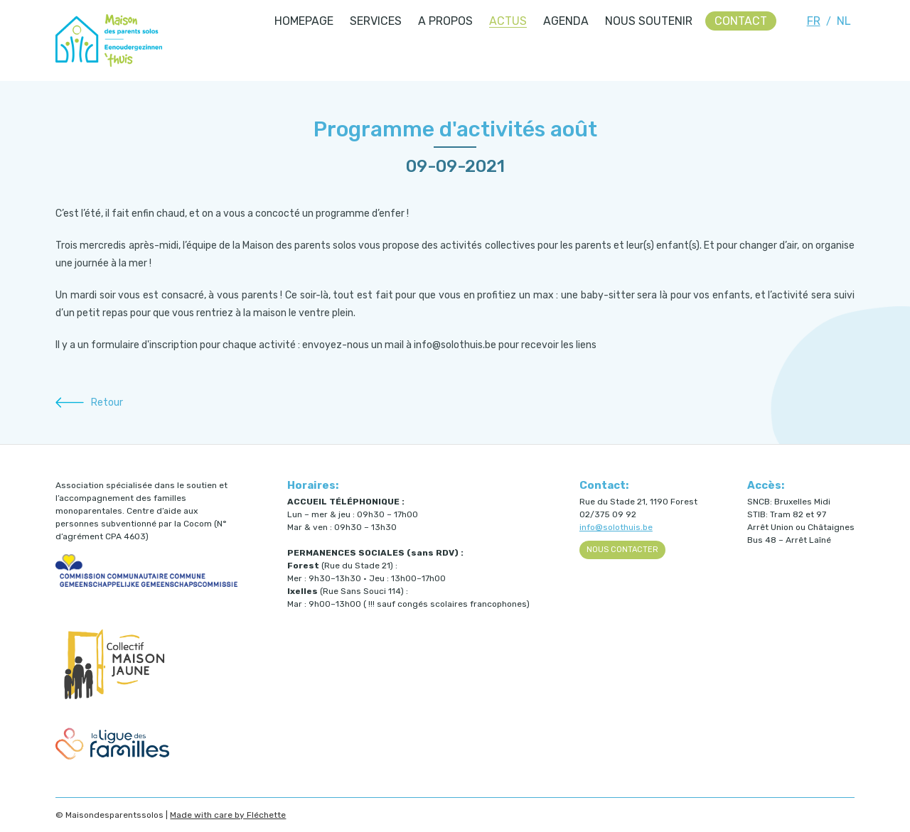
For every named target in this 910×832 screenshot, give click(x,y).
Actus (508, 21)
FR (813, 21)
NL (844, 21)
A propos (445, 21)
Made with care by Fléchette (228, 815)
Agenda (566, 21)
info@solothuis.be (616, 527)
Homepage (303, 21)
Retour (107, 402)
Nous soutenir (648, 21)
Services (376, 21)
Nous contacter (622, 549)
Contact (740, 21)
